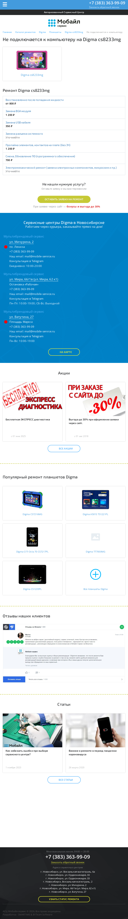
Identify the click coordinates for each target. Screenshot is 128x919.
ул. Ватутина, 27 (21, 317)
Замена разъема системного (24, 133)
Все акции (63, 448)
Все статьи (62, 780)
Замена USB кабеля (18, 122)
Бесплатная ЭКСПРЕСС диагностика (28, 419)
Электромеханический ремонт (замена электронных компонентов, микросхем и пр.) (61, 167)
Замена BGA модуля (18, 111)
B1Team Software (42, 914)
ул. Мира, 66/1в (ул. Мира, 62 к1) (33, 279)
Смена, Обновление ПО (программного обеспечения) (40, 156)
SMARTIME (24, 914)
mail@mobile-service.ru (40, 256)
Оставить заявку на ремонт (64, 199)
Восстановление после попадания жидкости (35, 99)
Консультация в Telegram (26, 261)
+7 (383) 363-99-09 (107, 2)
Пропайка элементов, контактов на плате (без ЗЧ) (38, 145)
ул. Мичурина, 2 (21, 242)
